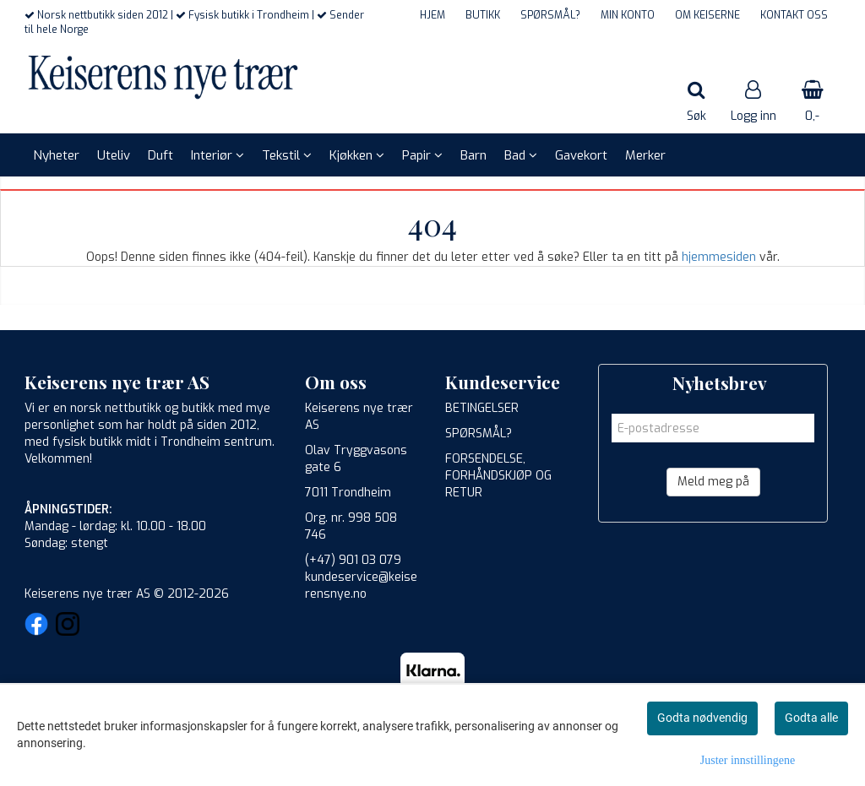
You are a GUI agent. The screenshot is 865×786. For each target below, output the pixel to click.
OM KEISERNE (707, 15)
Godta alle (811, 717)
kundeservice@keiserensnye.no (361, 585)
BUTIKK (482, 15)
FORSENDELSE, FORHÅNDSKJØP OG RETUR (498, 476)
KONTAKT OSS (794, 15)
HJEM (432, 15)
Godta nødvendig (702, 717)
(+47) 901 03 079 (353, 560)
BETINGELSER (482, 408)
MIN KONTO (628, 15)
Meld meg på (713, 482)
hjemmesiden (719, 257)
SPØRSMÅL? (550, 15)
